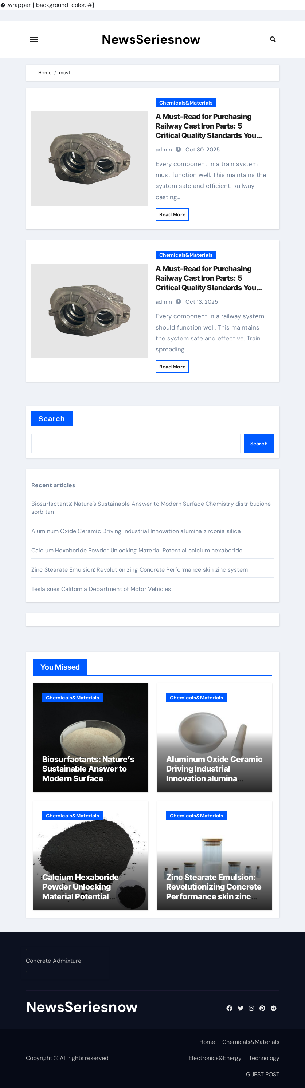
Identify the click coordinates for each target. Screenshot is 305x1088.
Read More (172, 214)
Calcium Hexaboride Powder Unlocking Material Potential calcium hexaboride (137, 550)
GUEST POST (262, 1074)
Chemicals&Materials (185, 102)
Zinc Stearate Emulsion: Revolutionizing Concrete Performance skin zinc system (139, 569)
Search (52, 419)
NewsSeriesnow (151, 39)
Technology (264, 1058)
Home (207, 1042)
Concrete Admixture (54, 961)
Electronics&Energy (215, 1058)
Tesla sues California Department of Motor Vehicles (101, 589)
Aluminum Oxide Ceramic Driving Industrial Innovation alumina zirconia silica (136, 531)
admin (164, 149)
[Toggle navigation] (34, 39)
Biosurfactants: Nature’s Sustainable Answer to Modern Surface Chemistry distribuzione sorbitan (88, 778)
